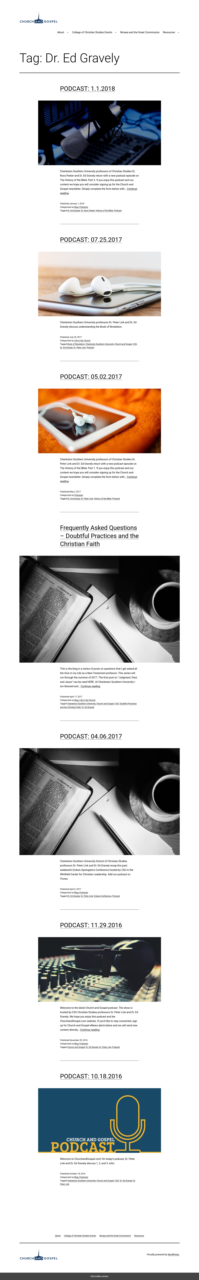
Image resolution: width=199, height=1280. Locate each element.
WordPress (173, 1254)
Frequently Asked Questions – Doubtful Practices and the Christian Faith (99, 536)
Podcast (118, 210)
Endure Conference (102, 896)
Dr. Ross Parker (88, 210)
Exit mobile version (99, 1276)
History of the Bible (104, 210)
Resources (169, 32)
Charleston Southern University (99, 344)
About (60, 32)
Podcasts (83, 207)
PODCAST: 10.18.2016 (91, 1076)
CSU (135, 344)
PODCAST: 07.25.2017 (91, 239)
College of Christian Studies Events (92, 32)
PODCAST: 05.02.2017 (91, 376)
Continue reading (90, 686)
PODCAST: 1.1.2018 (87, 88)
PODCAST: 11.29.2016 (91, 925)
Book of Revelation (76, 344)
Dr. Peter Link (79, 347)
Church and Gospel (123, 344)
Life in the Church (82, 340)
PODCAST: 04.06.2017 (91, 736)
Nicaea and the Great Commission (140, 32)
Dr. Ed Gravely (73, 210)
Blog (76, 207)
